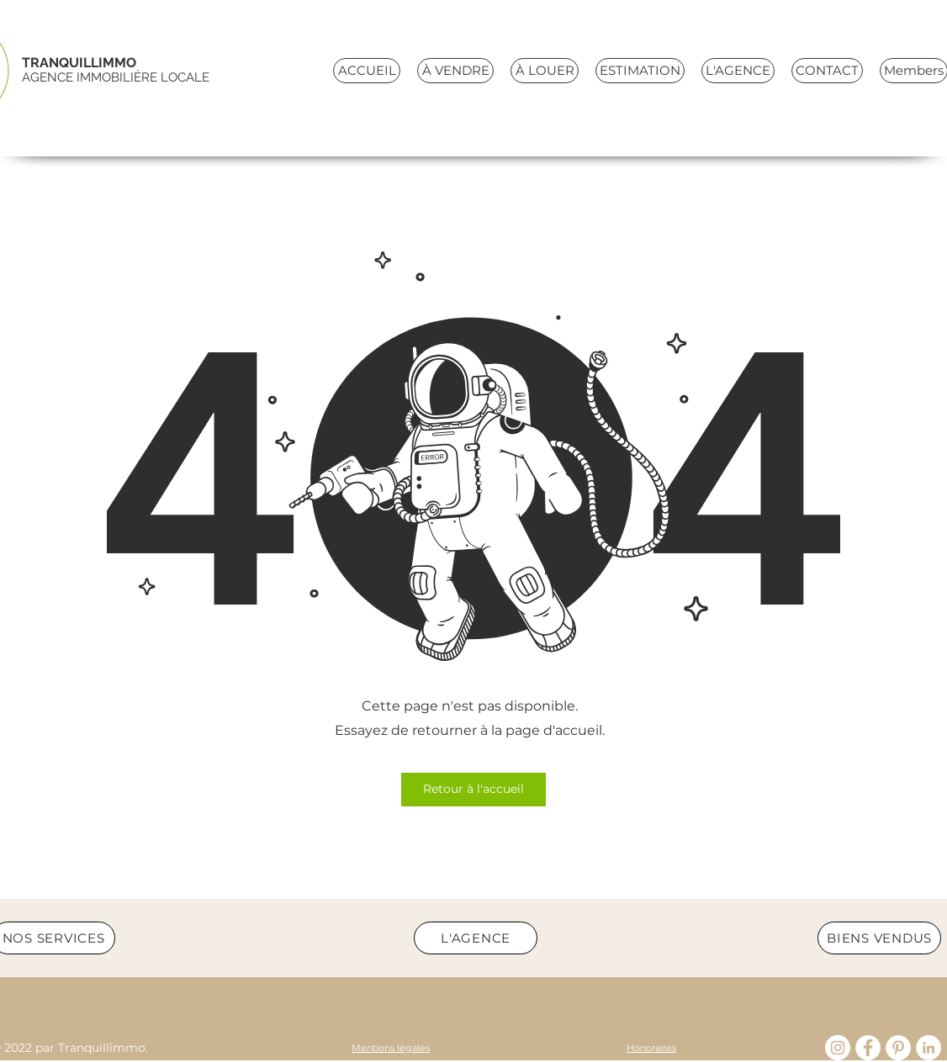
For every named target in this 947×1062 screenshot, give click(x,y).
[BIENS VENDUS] (879, 938)
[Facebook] (868, 1047)
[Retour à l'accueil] (473, 789)
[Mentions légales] (390, 1047)
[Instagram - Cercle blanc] (837, 1047)
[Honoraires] (651, 1047)
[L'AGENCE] (475, 938)
